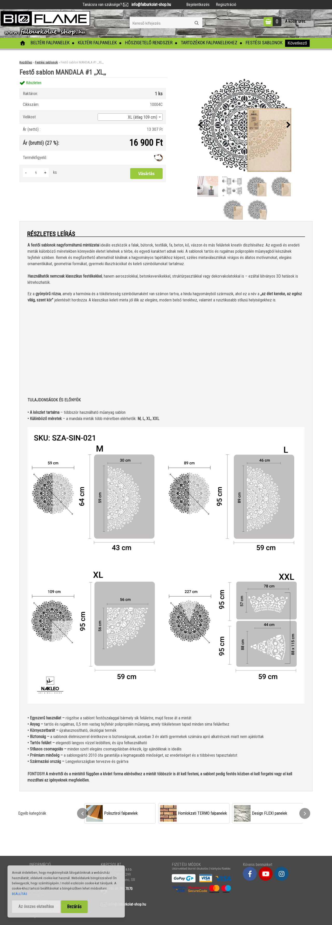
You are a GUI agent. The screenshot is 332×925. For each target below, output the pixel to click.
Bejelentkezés (198, 4)
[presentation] (200, 125)
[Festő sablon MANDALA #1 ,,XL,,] (244, 125)
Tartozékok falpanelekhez (209, 42)
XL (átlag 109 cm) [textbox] (142, 117)
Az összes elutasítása (36, 906)
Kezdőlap (25, 62)
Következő (297, 43)
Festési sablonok (264, 42)
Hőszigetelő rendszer (148, 42)
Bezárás (74, 906)
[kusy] (36, 172)
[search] (196, 23)
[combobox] (130, 117)
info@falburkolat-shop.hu (149, 4)
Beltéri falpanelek (50, 42)
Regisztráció (226, 4)
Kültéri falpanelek (97, 42)
